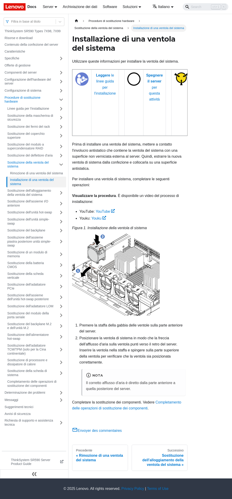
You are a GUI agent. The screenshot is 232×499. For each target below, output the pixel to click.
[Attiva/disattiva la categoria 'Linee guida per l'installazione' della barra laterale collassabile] (61, 108)
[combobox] (11, 21)
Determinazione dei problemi (25, 392)
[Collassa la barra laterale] (34, 473)
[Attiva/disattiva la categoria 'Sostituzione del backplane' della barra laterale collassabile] (61, 230)
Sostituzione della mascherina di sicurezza (30, 118)
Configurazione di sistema (23, 90)
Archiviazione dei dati (80, 7)
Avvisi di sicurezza (18, 414)
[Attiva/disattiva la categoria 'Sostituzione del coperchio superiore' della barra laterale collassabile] (61, 135)
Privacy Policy (132, 489)
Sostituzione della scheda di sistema (27, 373)
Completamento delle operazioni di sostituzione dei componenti (32, 384)
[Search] (205, 7)
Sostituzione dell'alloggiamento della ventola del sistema (29, 192)
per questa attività (154, 87)
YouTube (105, 211)
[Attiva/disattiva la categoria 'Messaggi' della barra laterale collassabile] (61, 400)
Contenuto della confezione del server (31, 44)
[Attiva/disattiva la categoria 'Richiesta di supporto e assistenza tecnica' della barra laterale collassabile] (61, 422)
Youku (98, 218)
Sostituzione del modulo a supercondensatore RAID (25, 146)
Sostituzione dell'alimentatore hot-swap (28, 337)
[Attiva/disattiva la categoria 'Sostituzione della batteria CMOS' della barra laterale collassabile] (61, 265)
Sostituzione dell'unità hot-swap (29, 212)
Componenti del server (21, 72)
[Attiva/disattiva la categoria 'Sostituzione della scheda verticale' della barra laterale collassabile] (61, 276)
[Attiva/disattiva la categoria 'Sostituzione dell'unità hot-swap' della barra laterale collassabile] (61, 212)
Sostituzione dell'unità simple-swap (28, 221)
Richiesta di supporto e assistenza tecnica (29, 422)
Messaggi (11, 400)
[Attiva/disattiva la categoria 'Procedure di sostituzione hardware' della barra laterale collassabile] (61, 99)
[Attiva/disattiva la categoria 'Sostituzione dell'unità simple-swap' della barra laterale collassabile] (61, 221)
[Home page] (76, 20)
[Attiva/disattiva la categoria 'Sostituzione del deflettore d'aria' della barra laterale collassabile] (61, 155)
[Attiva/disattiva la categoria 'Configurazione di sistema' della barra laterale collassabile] (61, 90)
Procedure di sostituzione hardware (22, 100)
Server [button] (48, 7)
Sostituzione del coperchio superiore (25, 136)
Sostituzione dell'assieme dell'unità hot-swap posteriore (28, 297)
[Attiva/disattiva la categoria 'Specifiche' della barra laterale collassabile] (61, 58)
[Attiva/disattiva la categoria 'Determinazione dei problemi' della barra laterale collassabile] (61, 392)
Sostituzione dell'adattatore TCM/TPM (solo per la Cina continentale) (26, 349)
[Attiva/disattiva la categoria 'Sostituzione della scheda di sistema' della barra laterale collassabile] (61, 373)
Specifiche (12, 58)
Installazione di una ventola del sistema (32, 182)
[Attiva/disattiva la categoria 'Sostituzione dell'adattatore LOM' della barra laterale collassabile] (61, 306)
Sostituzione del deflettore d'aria (30, 155)
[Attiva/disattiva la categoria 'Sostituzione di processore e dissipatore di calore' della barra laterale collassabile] (61, 362)
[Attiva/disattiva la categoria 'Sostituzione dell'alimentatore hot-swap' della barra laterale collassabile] (61, 337)
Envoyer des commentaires (97, 431)
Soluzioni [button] (130, 7)
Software (110, 7)
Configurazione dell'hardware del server (28, 81)
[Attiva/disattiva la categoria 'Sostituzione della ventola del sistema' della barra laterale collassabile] (61, 164)
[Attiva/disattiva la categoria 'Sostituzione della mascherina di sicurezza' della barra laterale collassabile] (61, 117)
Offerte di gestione (18, 65)
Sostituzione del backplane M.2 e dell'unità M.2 (29, 326)
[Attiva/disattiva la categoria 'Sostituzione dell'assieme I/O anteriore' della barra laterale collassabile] (61, 203)
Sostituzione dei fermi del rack (28, 126)
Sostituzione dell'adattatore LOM (30, 306)
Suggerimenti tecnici (19, 407)
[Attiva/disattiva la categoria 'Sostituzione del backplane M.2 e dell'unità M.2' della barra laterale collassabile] (61, 326)
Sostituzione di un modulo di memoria (27, 254)
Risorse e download (19, 38)
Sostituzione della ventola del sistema (28, 164)
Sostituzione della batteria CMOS (25, 265)
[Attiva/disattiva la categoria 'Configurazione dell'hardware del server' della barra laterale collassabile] (61, 81)
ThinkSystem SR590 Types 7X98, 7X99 (33, 31)
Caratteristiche (15, 51)
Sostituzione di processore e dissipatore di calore (27, 362)
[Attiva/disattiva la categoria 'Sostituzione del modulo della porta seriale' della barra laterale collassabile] (61, 315)
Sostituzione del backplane (26, 230)
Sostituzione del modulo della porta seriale (28, 315)
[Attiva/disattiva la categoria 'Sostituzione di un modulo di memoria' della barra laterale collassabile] (61, 254)
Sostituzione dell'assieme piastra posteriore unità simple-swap (29, 241)
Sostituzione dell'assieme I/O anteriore (27, 203)
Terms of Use (157, 489)
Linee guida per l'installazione (28, 108)
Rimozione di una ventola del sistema (36, 173)
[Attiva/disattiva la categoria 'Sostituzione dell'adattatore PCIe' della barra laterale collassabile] (61, 286)
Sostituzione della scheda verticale (25, 276)
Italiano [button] (161, 7)
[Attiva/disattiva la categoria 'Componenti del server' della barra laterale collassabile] (61, 72)
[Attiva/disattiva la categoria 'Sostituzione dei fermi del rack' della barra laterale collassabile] (61, 126)
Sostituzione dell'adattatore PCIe (26, 286)
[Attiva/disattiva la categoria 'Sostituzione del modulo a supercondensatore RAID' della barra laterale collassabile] (61, 146)
